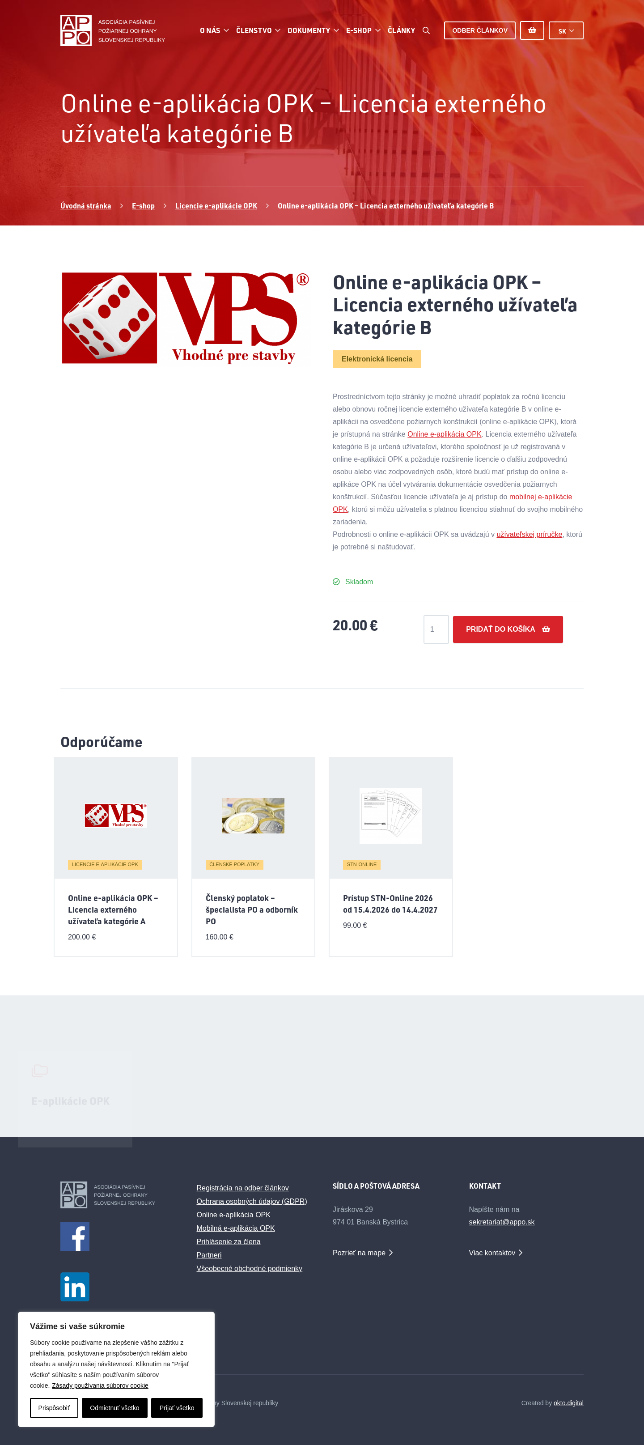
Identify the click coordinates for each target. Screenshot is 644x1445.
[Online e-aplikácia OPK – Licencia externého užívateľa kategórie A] (116, 816)
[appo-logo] (112, 30)
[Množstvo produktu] (436, 629)
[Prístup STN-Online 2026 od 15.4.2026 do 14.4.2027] (391, 816)
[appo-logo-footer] (117, 1195)
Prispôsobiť (54, 1407)
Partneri (209, 1255)
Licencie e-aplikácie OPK (216, 205)
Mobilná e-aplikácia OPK (236, 1228)
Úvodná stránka (85, 205)
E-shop (143, 205)
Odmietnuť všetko (114, 1407)
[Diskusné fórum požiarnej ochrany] (198, 1082)
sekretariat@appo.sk (502, 1222)
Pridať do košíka (500, 629)
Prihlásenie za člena (229, 1241)
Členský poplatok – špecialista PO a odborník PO (252, 909)
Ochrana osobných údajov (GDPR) (252, 1201)
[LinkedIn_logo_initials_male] (117, 1286)
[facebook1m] (117, 1236)
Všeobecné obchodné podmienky (250, 1268)
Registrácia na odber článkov (243, 1188)
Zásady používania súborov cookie (100, 1385)
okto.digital (569, 1403)
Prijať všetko (177, 1407)
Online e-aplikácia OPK (444, 434)
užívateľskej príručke (529, 534)
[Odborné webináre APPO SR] (322, 1096)
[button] (224, 30)
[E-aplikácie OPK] (75, 1073)
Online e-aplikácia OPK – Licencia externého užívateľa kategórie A (113, 909)
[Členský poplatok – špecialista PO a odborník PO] (253, 816)
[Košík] (532, 30)
